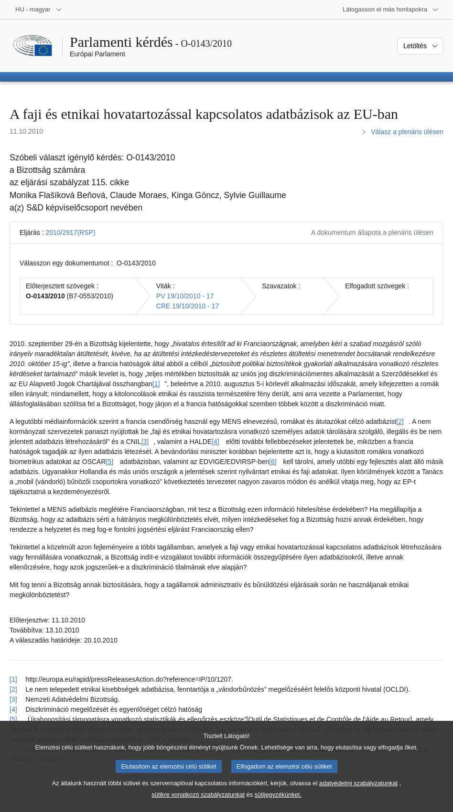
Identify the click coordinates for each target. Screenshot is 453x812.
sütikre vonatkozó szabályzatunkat (198, 804)
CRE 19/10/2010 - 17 (187, 306)
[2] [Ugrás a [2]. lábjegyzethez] (400, 421)
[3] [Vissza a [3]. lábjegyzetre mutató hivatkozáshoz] (13, 699)
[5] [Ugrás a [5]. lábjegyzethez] (110, 461)
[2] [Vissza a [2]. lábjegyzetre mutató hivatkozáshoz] (13, 689)
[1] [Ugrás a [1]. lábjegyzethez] (156, 384)
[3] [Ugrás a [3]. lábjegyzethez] (145, 441)
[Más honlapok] (390, 9)
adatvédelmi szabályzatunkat (358, 792)
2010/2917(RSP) (70, 232)
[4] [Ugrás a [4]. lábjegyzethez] (215, 441)
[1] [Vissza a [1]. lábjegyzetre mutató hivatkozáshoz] (13, 679)
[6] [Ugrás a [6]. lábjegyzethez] (273, 461)
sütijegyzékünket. (278, 804)
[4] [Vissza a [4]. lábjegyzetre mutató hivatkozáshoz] (13, 709)
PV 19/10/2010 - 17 (185, 296)
